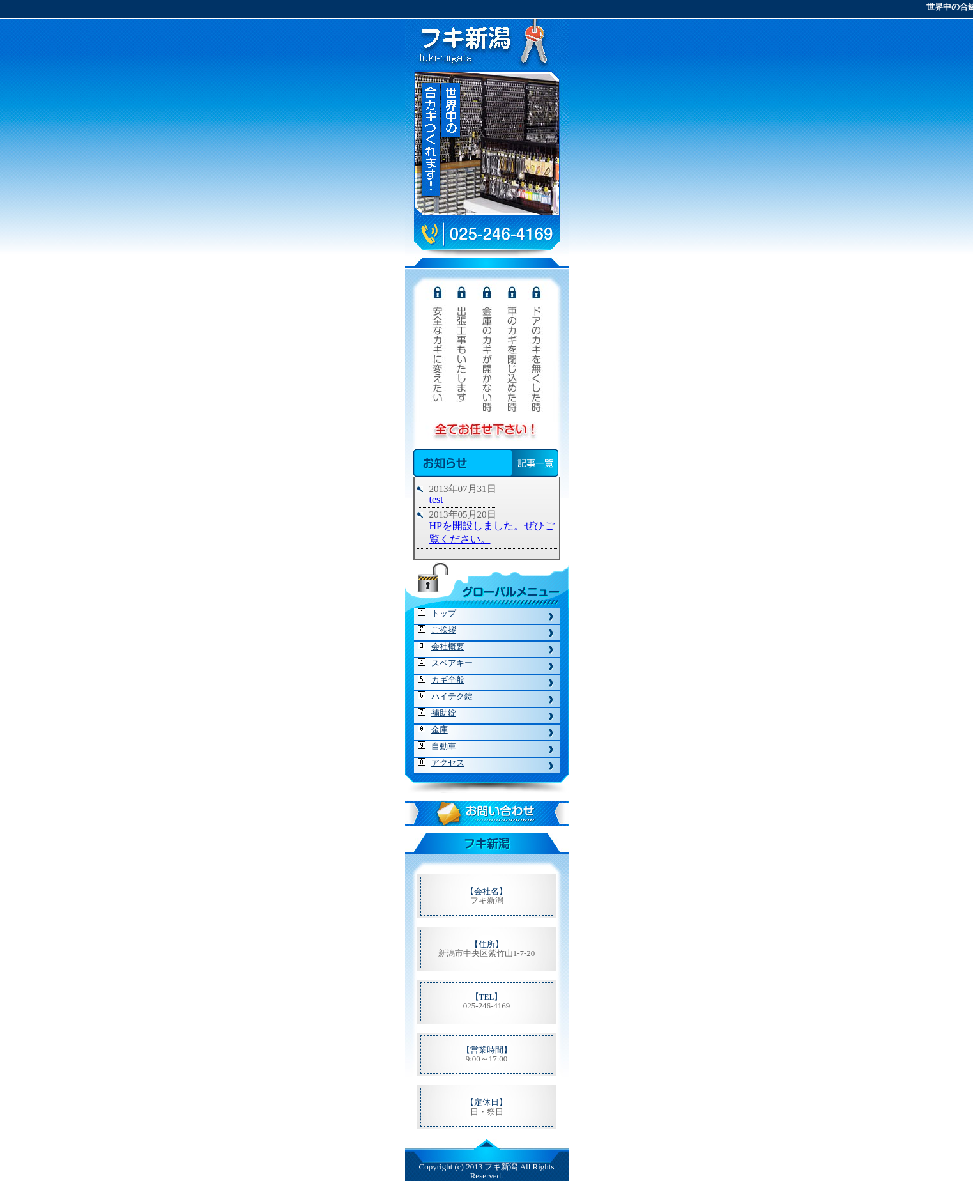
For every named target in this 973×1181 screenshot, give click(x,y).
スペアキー (452, 663)
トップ (443, 613)
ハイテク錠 (452, 696)
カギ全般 (447, 679)
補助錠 (443, 713)
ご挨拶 (443, 630)
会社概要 (447, 646)
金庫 (439, 729)
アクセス (447, 763)
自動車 (443, 746)
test (436, 499)
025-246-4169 (486, 1005)
